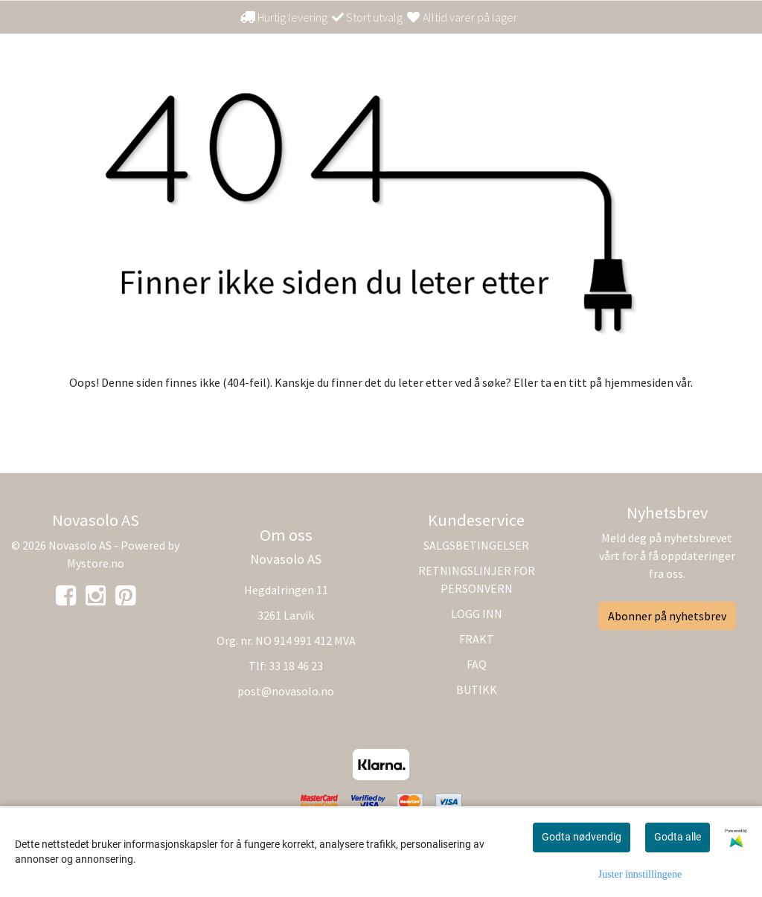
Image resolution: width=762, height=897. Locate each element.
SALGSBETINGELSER (476, 545)
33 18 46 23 (296, 665)
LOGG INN (476, 613)
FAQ (477, 664)
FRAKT (476, 638)
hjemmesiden (638, 382)
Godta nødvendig (581, 837)
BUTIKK (476, 689)
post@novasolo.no (285, 691)
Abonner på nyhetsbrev (667, 615)
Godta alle (677, 837)
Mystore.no (95, 563)
